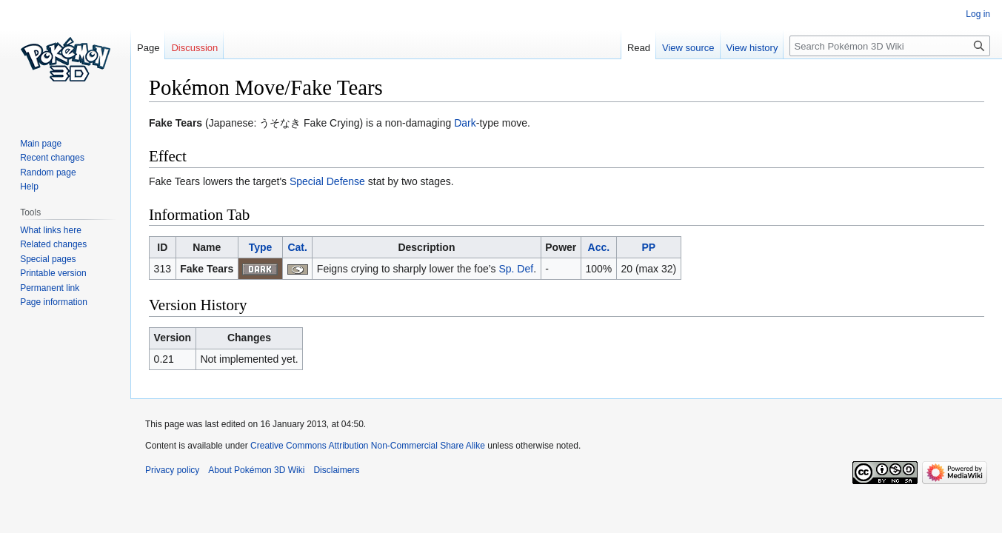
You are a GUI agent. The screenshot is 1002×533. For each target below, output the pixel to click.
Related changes (53, 244)
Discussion (194, 47)
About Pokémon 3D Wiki (256, 470)
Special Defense (327, 181)
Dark (465, 123)
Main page (40, 143)
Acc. (599, 247)
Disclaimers (336, 470)
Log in (978, 14)
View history (752, 47)
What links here (50, 230)
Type (261, 247)
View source (688, 47)
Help (29, 186)
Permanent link (49, 288)
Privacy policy (172, 470)
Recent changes (52, 157)
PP (648, 247)
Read (638, 47)
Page (148, 47)
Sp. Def (515, 269)
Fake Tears (206, 269)
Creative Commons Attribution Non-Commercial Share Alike (367, 445)
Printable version (53, 273)
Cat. (297, 247)
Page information (53, 302)
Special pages (48, 259)
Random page (48, 172)
